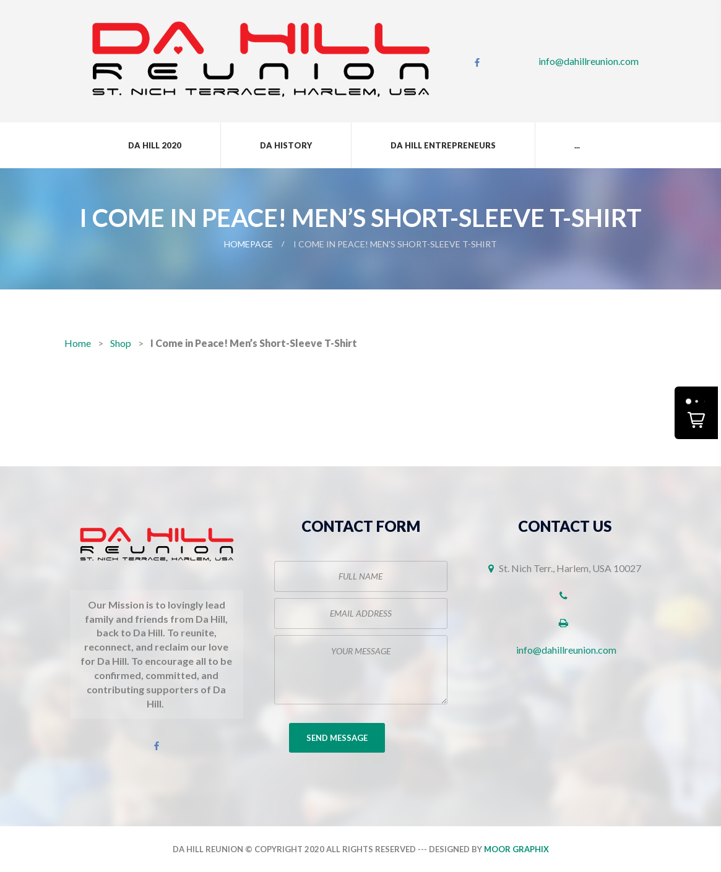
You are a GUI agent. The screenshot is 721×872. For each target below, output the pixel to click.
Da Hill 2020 (154, 145)
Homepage (248, 244)
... (577, 145)
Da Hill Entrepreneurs (443, 145)
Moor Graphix (516, 849)
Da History (286, 145)
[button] (696, 413)
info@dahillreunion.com (588, 61)
